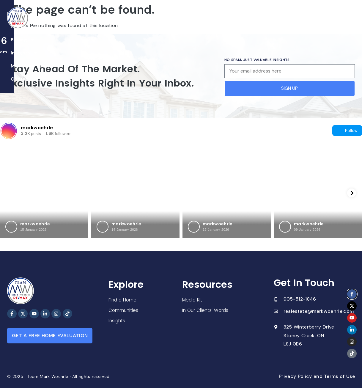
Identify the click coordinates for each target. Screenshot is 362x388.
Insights (188, 20)
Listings (92, 20)
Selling (125, 20)
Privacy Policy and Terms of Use (317, 376)
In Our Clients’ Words (206, 310)
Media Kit (192, 300)
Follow (347, 130)
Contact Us (269, 20)
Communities (123, 310)
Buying (156, 20)
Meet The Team (229, 20)
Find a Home (123, 299)
